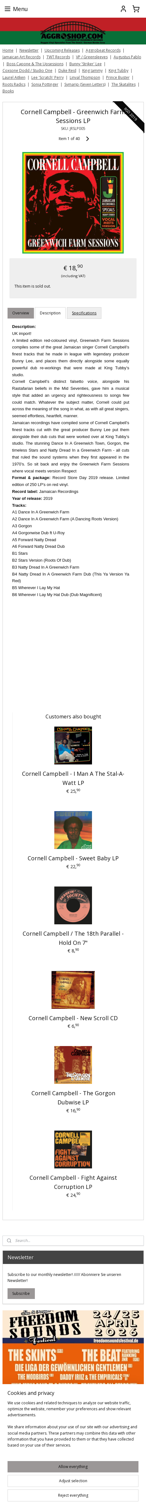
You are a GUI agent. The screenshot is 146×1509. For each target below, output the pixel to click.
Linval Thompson (85, 77)
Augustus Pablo (127, 57)
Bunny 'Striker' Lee (85, 64)
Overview (20, 313)
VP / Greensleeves (92, 57)
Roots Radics (14, 84)
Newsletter (29, 50)
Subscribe (21, 1293)
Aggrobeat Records (103, 50)
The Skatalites (123, 84)
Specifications (84, 313)
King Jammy (92, 70)
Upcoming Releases (62, 50)
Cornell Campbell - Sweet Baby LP (73, 858)
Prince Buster (118, 77)
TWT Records (58, 57)
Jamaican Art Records (22, 57)
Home (8, 50)
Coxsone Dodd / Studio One (27, 70)
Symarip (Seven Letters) (84, 84)
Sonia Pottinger (44, 84)
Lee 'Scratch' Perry (47, 77)
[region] (73, 1426)
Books (8, 91)
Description (50, 313)
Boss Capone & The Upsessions (35, 64)
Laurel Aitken (14, 77)
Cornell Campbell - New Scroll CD (73, 1017)
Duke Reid (67, 70)
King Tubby (118, 70)
